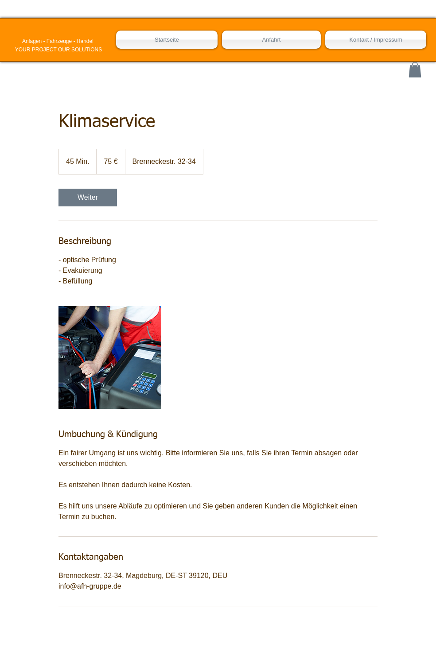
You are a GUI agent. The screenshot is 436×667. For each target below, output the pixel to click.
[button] (415, 70)
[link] (87, 197)
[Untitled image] (109, 357)
